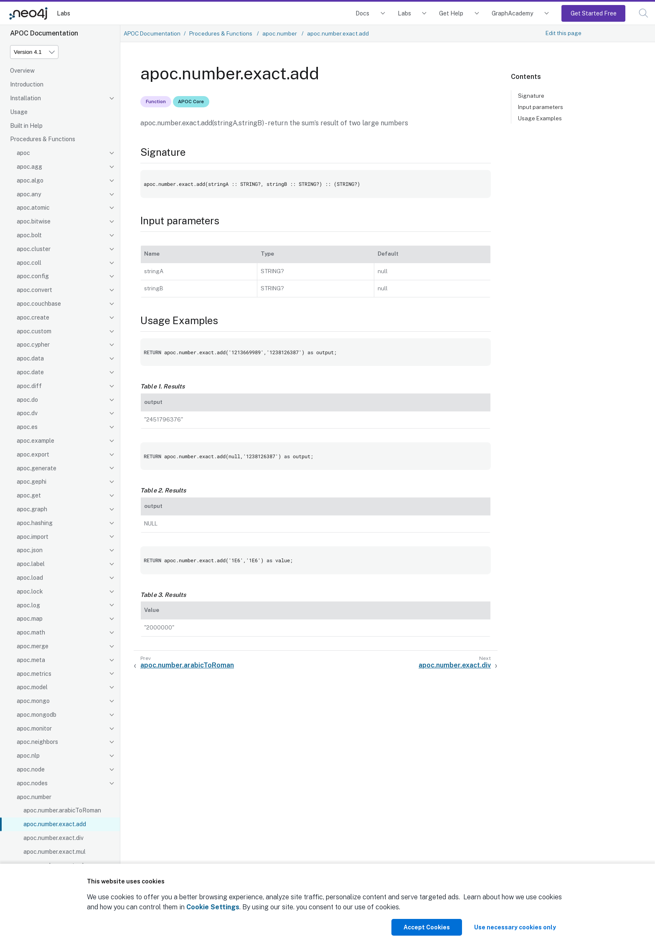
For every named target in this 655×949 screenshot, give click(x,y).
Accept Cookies (427, 927)
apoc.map (30, 618)
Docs (362, 13)
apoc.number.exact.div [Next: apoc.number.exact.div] (455, 665)
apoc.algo (30, 180)
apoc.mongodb (36, 714)
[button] (643, 13)
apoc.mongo (33, 701)
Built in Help (26, 125)
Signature (531, 95)
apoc (23, 153)
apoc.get (29, 495)
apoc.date (30, 372)
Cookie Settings (212, 907)
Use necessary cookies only (515, 927)
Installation (25, 98)
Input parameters (540, 107)
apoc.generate (36, 468)
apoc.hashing (35, 523)
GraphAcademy (512, 13)
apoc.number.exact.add (54, 824)
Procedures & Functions (42, 139)
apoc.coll (29, 262)
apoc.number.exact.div (53, 838)
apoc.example (35, 440)
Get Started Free (594, 13)
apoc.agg (29, 166)
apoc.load (30, 577)
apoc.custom (34, 331)
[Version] (34, 52)
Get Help (451, 13)
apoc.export (33, 454)
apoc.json (30, 550)
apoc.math (31, 632)
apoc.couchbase (39, 303)
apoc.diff (29, 386)
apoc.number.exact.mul (54, 851)
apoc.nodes (32, 783)
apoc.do (27, 399)
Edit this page (563, 33)
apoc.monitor (34, 728)
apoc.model (32, 687)
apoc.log (28, 605)
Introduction (26, 84)
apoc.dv (27, 413)
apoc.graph (32, 509)
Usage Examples (540, 118)
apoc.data (30, 358)
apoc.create (33, 317)
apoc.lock (30, 591)
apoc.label (31, 564)
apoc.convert (34, 290)
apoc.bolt (29, 235)
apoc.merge (32, 646)
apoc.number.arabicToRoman (62, 810)
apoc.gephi (31, 481)
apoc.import (32, 536)
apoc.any (29, 194)
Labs (63, 13)
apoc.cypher (33, 344)
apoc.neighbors (37, 741)
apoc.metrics (34, 673)
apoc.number (34, 797)
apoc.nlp (28, 755)
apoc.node (31, 769)
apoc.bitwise (34, 221)
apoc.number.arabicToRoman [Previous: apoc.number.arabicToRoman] (187, 665)
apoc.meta (31, 660)
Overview (22, 70)
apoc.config (33, 276)
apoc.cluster (34, 249)
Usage (19, 112)
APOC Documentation (152, 33)
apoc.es (27, 427)
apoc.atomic (33, 207)
